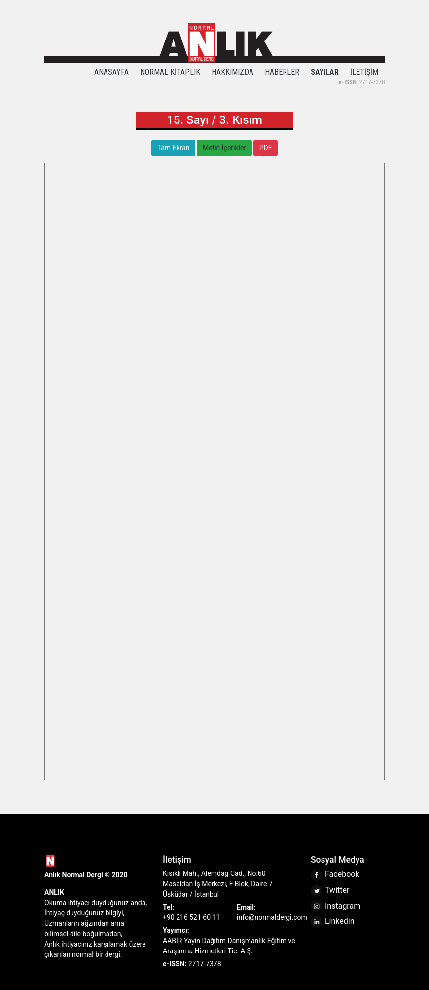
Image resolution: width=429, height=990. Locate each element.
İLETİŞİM (364, 72)
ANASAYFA (111, 72)
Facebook (335, 874)
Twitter (330, 890)
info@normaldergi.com (272, 917)
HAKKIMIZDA (232, 72)
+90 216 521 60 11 (191, 917)
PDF (265, 148)
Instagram (335, 906)
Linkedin (333, 921)
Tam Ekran (173, 148)
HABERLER (282, 72)
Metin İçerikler (224, 148)
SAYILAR (325, 72)
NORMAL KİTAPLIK (170, 72)
